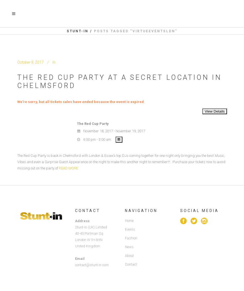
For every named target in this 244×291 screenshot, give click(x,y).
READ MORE (68, 168)
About (129, 256)
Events (130, 229)
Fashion (131, 238)
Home (129, 221)
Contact (131, 264)
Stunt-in (77, 31)
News (129, 247)
